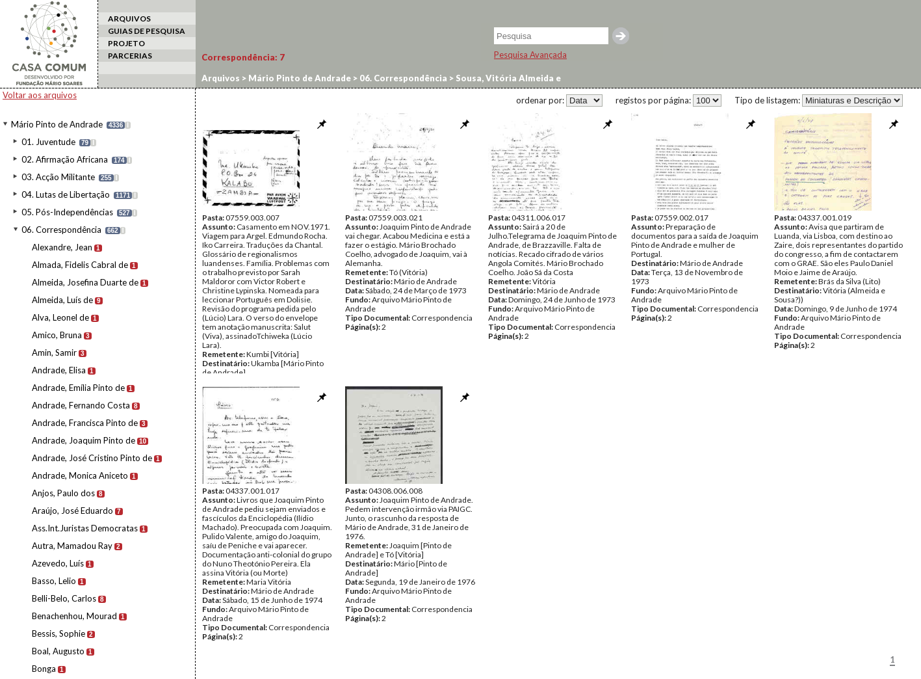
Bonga (44, 668)
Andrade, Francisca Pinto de (85, 423)
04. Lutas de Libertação (65, 194)
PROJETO (126, 43)
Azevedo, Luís (58, 563)
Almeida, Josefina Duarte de (85, 282)
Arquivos (220, 78)
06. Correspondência (61, 229)
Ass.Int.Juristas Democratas (85, 528)
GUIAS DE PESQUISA (146, 31)
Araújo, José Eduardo (72, 510)
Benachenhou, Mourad (74, 616)
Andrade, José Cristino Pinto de (92, 458)
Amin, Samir (54, 352)
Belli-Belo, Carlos (64, 598)
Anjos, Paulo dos (63, 493)
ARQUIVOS (129, 18)
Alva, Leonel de (60, 317)
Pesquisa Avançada (530, 54)
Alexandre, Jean (62, 247)
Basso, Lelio (54, 581)
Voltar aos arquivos (40, 95)
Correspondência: (243, 57)
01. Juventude (48, 142)
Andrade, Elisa (59, 370)
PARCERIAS (130, 55)
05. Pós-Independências (67, 212)
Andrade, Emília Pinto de (78, 387)
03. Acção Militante (58, 177)
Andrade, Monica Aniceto (80, 475)
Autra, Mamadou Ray (72, 545)
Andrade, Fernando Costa (81, 405)
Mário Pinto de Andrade (57, 124)
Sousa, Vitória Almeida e (507, 78)
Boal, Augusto (58, 651)
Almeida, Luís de (62, 300)
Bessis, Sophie (58, 633)
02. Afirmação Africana (64, 159)
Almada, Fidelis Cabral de (80, 265)
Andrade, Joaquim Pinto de (83, 440)
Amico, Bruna (57, 335)
